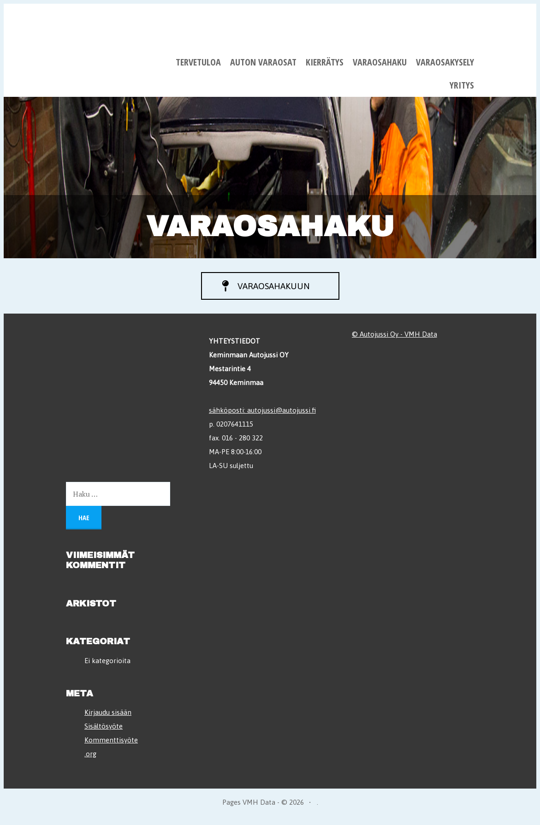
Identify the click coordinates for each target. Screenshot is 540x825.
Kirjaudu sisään (107, 717)
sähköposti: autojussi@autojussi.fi (262, 414)
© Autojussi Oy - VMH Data (394, 338)
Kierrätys (325, 62)
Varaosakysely (445, 62)
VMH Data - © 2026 (273, 807)
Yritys (462, 85)
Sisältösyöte (103, 731)
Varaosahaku (380, 62)
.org (90, 759)
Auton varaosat (263, 62)
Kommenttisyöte (111, 745)
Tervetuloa (198, 62)
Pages (232, 807)
